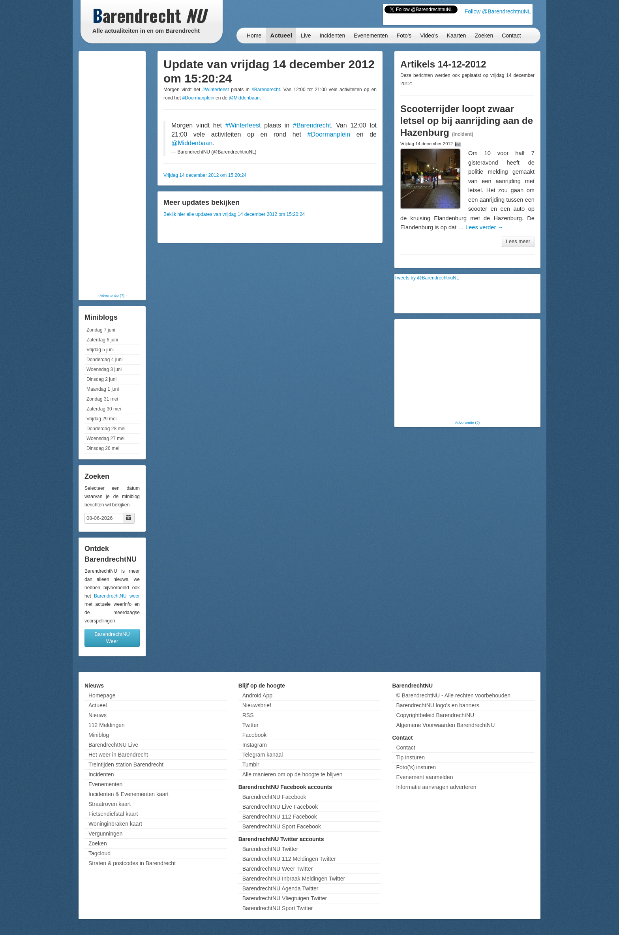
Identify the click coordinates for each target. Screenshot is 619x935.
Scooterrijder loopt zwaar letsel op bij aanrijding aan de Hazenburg (466, 120)
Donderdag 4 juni (104, 359)
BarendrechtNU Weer (112, 637)
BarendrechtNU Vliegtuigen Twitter (284, 898)
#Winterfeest (216, 89)
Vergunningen (105, 833)
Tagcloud (99, 853)
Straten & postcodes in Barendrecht (132, 863)
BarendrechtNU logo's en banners (437, 705)
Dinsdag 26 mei (102, 448)
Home (254, 35)
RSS (248, 715)
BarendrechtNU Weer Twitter (277, 869)
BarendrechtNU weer (117, 596)
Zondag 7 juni (100, 330)
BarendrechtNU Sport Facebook (281, 826)
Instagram (254, 745)
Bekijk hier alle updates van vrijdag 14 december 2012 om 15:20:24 (234, 214)
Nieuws (97, 715)
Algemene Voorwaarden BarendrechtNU (445, 725)
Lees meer (518, 241)
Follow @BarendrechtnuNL (498, 11)
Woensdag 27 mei (105, 438)
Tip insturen (410, 757)
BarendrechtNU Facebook (274, 797)
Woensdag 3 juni (104, 369)
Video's (429, 35)
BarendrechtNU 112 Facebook (279, 816)
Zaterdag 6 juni (102, 340)
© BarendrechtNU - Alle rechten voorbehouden (453, 695)
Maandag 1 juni (102, 389)
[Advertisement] (112, 171)
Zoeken (484, 35)
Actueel (281, 35)
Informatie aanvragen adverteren (436, 787)
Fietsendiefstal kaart (113, 814)
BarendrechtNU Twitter (270, 849)
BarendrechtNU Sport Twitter (277, 908)
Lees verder (484, 227)
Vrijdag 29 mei (101, 419)
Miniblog (98, 735)
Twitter (250, 725)
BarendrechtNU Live (113, 745)
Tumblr (250, 764)
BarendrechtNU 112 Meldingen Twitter (289, 859)
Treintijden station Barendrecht (125, 764)
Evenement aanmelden (424, 777)
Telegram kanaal (262, 754)
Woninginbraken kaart (115, 824)
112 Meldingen (106, 725)
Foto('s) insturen (416, 767)
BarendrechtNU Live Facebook (280, 807)
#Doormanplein (198, 98)
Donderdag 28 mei (106, 428)
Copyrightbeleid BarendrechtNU (435, 715)
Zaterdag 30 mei (103, 409)
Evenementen (371, 35)
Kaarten (456, 35)
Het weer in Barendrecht (118, 754)
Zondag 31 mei (102, 399)
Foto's (404, 35)
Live (306, 35)
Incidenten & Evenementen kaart (128, 794)
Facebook (254, 735)
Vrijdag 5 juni (100, 349)
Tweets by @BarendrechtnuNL (426, 278)
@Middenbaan (244, 98)
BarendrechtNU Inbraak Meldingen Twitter (293, 878)
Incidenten (332, 35)
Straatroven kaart (109, 804)
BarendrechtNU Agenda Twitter (280, 888)
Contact (511, 35)
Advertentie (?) (111, 295)
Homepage (102, 695)
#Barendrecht (265, 89)
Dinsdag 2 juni (101, 379)
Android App (257, 695)
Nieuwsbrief (256, 705)
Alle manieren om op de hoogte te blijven (292, 774)
